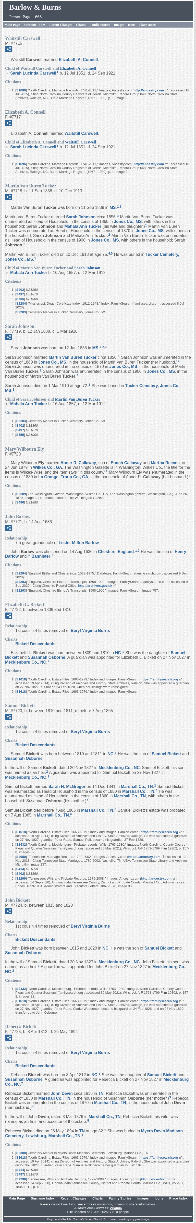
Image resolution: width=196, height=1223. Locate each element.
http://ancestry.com (149, 90)
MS (112, 207)
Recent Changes (60, 25)
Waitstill (81, 133)
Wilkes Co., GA (47, 467)
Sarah (81, 217)
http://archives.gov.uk (95, 585)
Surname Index (35, 25)
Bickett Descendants (35, 644)
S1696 (21, 90)
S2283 (21, 312)
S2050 (21, 857)
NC (118, 653)
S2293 (21, 582)
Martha (165, 463)
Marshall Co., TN (137, 786)
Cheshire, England (116, 551)
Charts (80, 25)
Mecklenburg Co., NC (25, 662)
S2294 (21, 573)
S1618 (21, 679)
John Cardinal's (75, 1219)
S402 (20, 290)
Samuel (166, 754)
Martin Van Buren (72, 357)
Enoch (126, 463)
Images (119, 25)
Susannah (46, 657)
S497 (20, 294)
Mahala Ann (82, 226)
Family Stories (100, 25)
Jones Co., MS (128, 221)
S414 (20, 869)
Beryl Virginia (90, 630)
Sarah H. (66, 786)
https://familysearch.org (159, 679)
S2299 (21, 878)
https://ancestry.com (144, 857)
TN (101, 1093)
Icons (132, 25)
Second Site (92, 1219)
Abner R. (78, 463)
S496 (20, 502)
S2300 (21, 1153)
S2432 (21, 844)
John (62, 1093)
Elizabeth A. (78, 59)
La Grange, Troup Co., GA (63, 477)
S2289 (21, 494)
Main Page (12, 25)
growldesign (142, 1219)
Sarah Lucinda (33, 73)
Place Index (147, 25)
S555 (20, 299)
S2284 (21, 303)
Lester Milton (79, 543)
